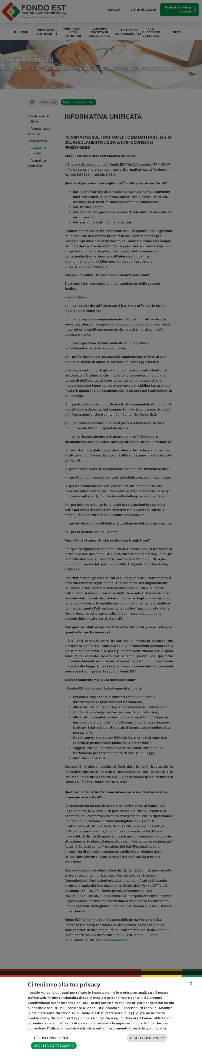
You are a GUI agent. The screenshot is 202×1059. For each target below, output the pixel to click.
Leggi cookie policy (147, 1038)
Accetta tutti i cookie (53, 1045)
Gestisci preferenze (51, 1038)
